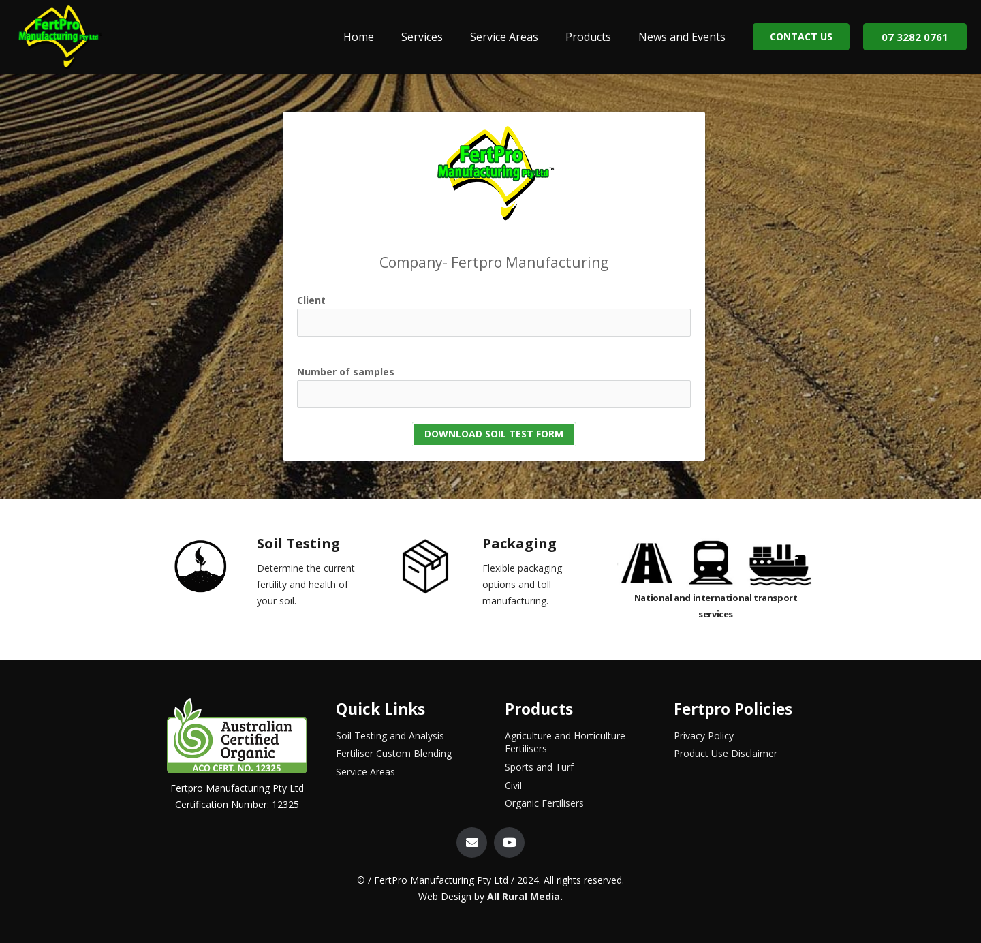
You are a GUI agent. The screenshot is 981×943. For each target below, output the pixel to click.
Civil (513, 785)
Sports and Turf (539, 766)
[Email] (471, 842)
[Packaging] (437, 569)
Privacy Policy (704, 735)
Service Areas (365, 771)
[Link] (59, 37)
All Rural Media (523, 896)
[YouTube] (509, 842)
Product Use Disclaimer (725, 753)
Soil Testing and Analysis (390, 735)
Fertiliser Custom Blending (394, 753)
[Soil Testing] (212, 569)
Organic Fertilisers (544, 803)
